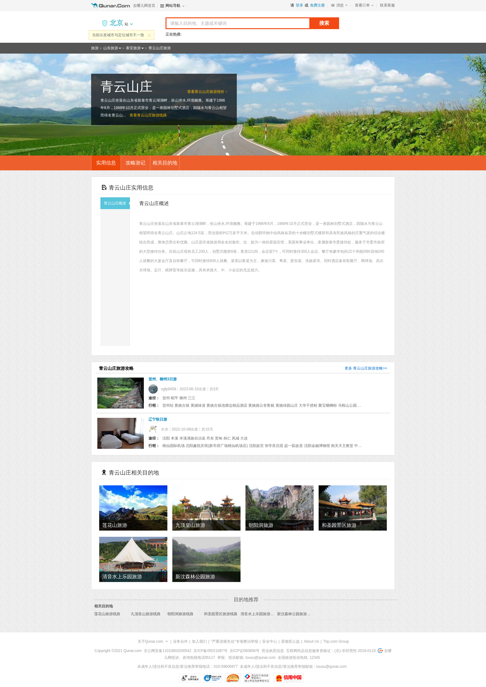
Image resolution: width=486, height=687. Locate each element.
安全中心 (269, 641)
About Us (311, 641)
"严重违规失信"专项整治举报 (234, 641)
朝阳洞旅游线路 (180, 614)
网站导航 (173, 5)
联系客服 (387, 5)
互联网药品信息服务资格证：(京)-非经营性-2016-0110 (331, 651)
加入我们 (199, 641)
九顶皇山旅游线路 (146, 614)
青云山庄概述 (117, 203)
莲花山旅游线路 (107, 614)
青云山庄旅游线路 (152, 115)
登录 (299, 5)
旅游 (95, 48)
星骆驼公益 (290, 641)
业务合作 (180, 641)
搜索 (324, 23)
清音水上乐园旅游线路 (259, 614)
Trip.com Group (336, 641)
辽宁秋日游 (157, 419)
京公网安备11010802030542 (167, 651)
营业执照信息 (273, 651)
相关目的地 (164, 162)
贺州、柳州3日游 (162, 379)
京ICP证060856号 (244, 651)
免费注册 (317, 5)
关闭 (149, 35)
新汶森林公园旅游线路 (295, 614)
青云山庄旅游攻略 (368, 368)
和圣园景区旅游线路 (220, 614)
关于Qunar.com (150, 641)
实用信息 (106, 162)
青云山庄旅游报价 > (211, 92)
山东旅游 (110, 48)
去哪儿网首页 (144, 5)
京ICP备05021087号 (210, 651)
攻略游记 (135, 162)
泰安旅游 (133, 48)
